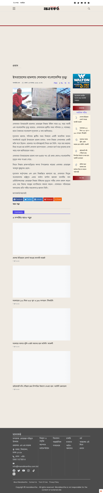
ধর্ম (81, 438)
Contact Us (33, 482)
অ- (65, 83)
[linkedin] (14, 474)
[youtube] (81, 3)
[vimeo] (85, 3)
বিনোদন (56, 438)
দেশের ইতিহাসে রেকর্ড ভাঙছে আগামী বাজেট (29, 258)
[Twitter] (19, 470)
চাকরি (68, 438)
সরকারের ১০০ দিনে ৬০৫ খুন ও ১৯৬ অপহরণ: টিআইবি (33, 300)
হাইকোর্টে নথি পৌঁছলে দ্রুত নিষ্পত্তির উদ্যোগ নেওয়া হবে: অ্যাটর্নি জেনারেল (39, 386)
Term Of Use (43, 482)
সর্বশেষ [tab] (81, 108)
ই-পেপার (16, 3)
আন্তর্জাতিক (57, 442)
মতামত (69, 442)
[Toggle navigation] (89, 8)
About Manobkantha (20, 482)
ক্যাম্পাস (43, 444)
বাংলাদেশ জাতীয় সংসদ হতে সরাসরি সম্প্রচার (80, 98)
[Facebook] (14, 470)
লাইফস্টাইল (44, 448)
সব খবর (81, 178)
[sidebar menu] (14, 8)
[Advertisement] (51, 18)
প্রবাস (15, 65)
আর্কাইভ (22, 3)
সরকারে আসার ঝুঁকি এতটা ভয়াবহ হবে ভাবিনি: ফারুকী (33, 343)
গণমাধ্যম (56, 445)
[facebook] (75, 3)
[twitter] (78, 3)
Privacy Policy (54, 482)
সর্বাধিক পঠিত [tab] (82, 112)
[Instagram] (28, 470)
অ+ (62, 83)
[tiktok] (33, 470)
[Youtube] (23, 470)
